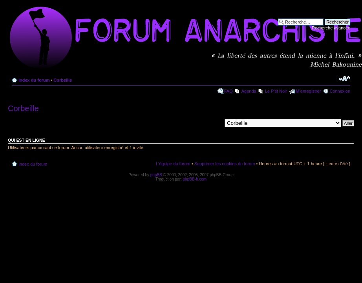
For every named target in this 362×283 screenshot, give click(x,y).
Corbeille (62, 80)
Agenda (248, 91)
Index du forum (33, 80)
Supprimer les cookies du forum (224, 163)
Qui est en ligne (26, 140)
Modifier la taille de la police (344, 78)
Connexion (339, 91)
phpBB (156, 175)
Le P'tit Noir (276, 91)
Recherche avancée (331, 28)
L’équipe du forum (173, 163)
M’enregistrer (308, 91)
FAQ (228, 91)
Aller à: (214, 123)
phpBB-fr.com (195, 179)
